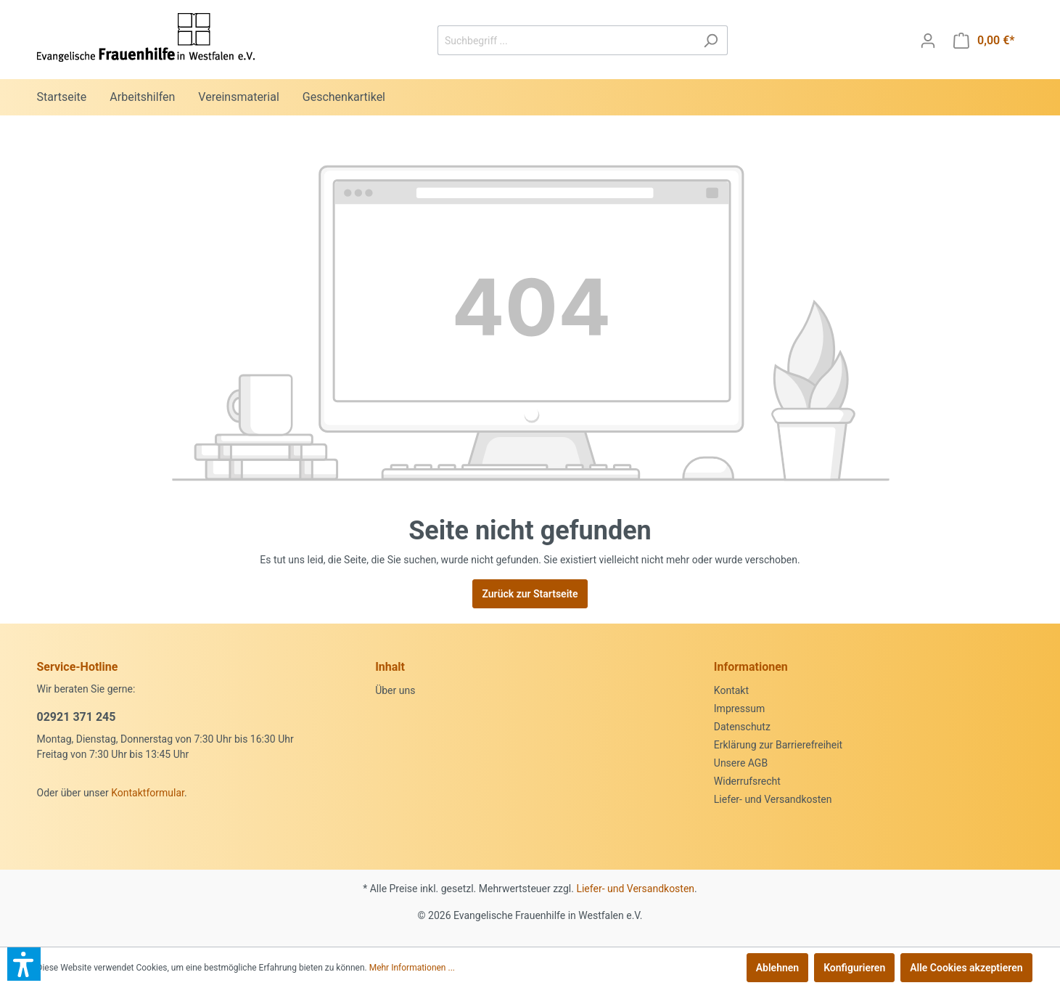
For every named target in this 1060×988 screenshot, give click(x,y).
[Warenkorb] (984, 40)
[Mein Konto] (928, 40)
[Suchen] (711, 40)
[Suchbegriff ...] (565, 40)
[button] (24, 964)
